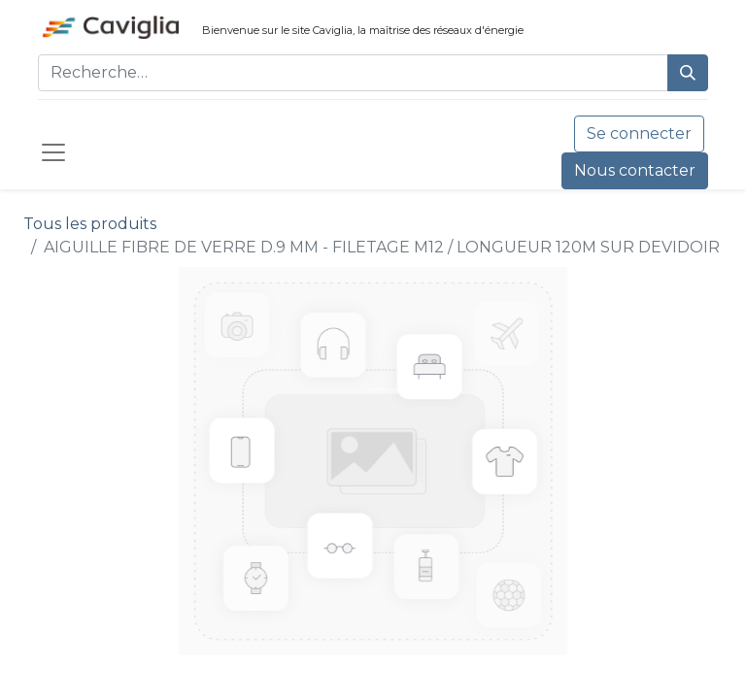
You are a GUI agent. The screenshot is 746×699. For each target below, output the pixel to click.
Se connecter (639, 133)
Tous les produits (89, 224)
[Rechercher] (687, 72)
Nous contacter (634, 170)
